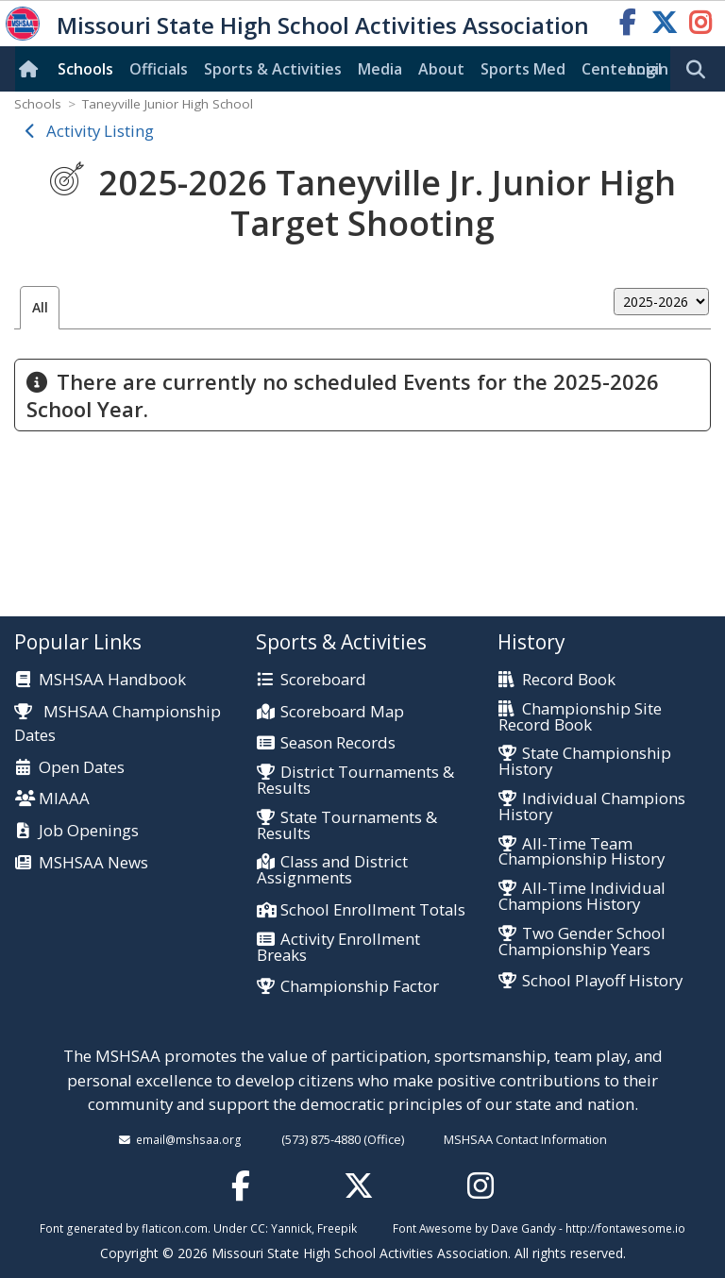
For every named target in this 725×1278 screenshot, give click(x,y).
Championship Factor (359, 987)
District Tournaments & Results (355, 781)
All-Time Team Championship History (581, 852)
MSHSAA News (93, 863)
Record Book (568, 680)
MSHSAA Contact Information (525, 1139)
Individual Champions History (591, 807)
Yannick (291, 1228)
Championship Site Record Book (580, 717)
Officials (158, 69)
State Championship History (584, 762)
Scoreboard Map (342, 712)
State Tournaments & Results (347, 826)
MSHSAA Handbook (112, 680)
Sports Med (523, 69)
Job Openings (89, 831)
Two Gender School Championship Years (582, 942)
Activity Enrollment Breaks (338, 948)
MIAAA (64, 799)
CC (257, 1228)
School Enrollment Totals (372, 910)
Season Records (338, 743)
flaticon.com (175, 1228)
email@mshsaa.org (189, 1139)
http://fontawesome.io (625, 1228)
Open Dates (82, 768)
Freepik (337, 1228)
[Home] (32, 69)
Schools (85, 69)
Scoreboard (323, 680)
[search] (700, 69)
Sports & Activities (273, 69)
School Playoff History (602, 981)
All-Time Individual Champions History (582, 897)
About (441, 69)
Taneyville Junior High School (167, 103)
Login (648, 69)
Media (380, 69)
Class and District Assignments (332, 870)
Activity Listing (100, 131)
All (40, 307)
